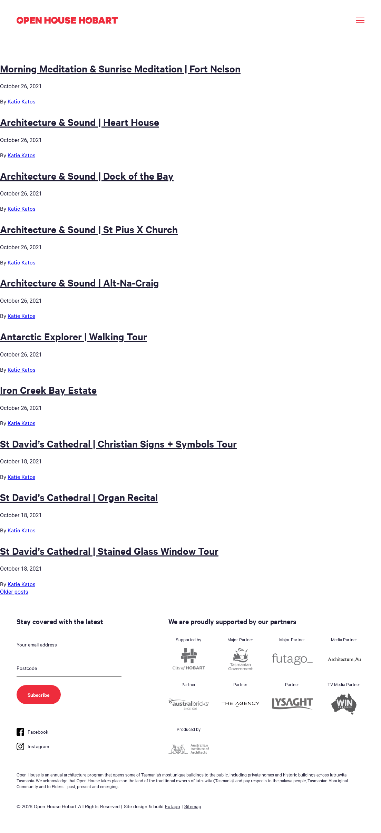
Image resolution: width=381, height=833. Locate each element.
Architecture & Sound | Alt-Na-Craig (79, 282)
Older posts (14, 592)
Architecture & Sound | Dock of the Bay (87, 175)
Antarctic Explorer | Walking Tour (73, 336)
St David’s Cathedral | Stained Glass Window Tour (109, 550)
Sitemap (192, 806)
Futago (172, 806)
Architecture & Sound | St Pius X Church (89, 228)
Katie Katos (21, 101)
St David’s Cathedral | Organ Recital (79, 496)
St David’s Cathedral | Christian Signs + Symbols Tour (118, 443)
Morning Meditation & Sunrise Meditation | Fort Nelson (120, 68)
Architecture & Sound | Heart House (79, 121)
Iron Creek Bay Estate (48, 389)
